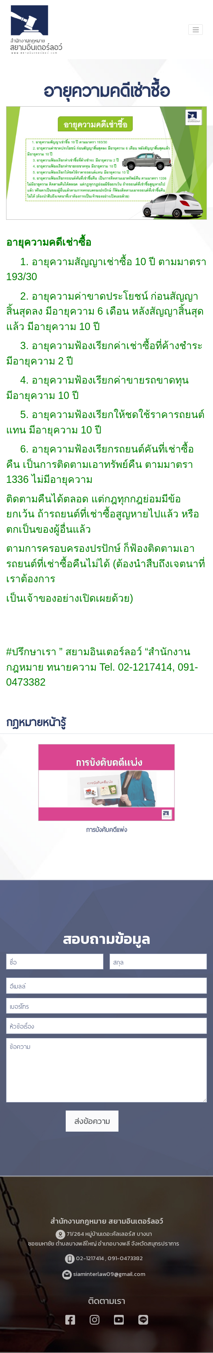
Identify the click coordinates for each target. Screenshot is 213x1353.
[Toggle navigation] (195, 29)
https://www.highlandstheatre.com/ (105, 681)
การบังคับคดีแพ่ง (106, 829)
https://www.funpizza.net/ (62, 613)
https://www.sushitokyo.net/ (101, 276)
